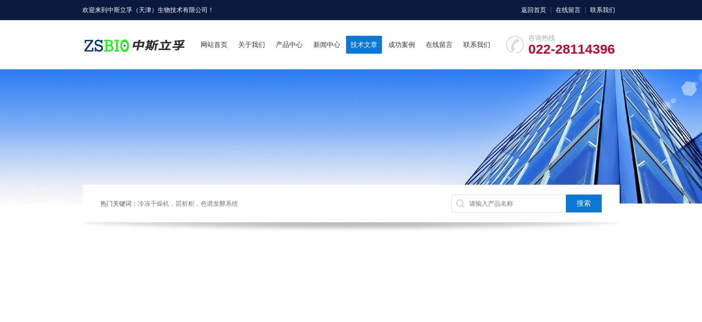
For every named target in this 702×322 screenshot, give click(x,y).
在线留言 (568, 9)
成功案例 (401, 44)
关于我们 (251, 44)
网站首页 (214, 44)
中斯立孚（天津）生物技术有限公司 (157, 9)
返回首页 (533, 9)
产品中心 (289, 44)
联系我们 (602, 9)
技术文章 (364, 44)
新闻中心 (326, 44)
